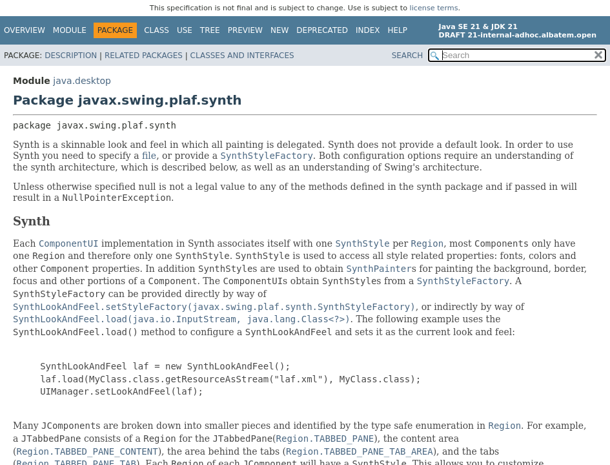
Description (71, 55)
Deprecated (322, 30)
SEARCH (407, 55)
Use (184, 30)
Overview (24, 30)
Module (69, 30)
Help (398, 30)
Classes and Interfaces (242, 55)
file (149, 155)
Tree (210, 30)
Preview (245, 30)
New (279, 30)
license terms (434, 8)
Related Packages (144, 55)
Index (368, 30)
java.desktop (82, 81)
